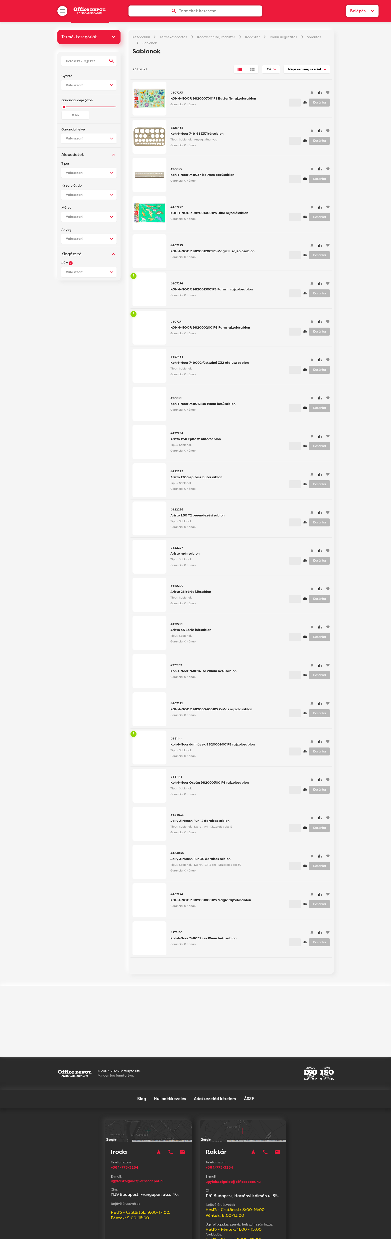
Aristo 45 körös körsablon (190, 632)
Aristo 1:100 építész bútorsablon (196, 479)
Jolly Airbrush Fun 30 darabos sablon (200, 861)
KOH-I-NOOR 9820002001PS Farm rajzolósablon (210, 329)
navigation (159, 1111)
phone (171, 1111)
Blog (141, 1057)
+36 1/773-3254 (126, 1126)
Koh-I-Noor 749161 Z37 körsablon (197, 135)
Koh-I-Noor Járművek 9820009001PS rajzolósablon (212, 746)
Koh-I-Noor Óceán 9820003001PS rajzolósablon (209, 784)
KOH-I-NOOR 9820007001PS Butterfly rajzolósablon (213, 100)
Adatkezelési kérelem (215, 1057)
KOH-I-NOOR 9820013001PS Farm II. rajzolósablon (211, 291)
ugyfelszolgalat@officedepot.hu (137, 1139)
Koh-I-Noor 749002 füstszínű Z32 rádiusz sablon (209, 365)
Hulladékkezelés (170, 1057)
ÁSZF (249, 1057)
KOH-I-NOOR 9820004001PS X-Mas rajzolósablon (211, 711)
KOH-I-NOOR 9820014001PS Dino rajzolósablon (209, 215)
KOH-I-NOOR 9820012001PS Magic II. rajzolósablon (212, 253)
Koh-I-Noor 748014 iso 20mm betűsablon (203, 673)
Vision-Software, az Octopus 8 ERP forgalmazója (211, 1229)
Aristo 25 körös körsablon (190, 594)
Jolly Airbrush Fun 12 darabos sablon (200, 823)
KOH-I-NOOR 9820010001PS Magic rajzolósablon (210, 902)
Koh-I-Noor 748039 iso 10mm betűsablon (203, 940)
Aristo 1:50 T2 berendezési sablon (197, 517)
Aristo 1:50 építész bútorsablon (195, 441)
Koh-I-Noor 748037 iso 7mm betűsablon (202, 177)
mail (183, 1111)
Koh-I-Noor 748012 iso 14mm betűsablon (203, 406)
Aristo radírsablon (185, 555)
